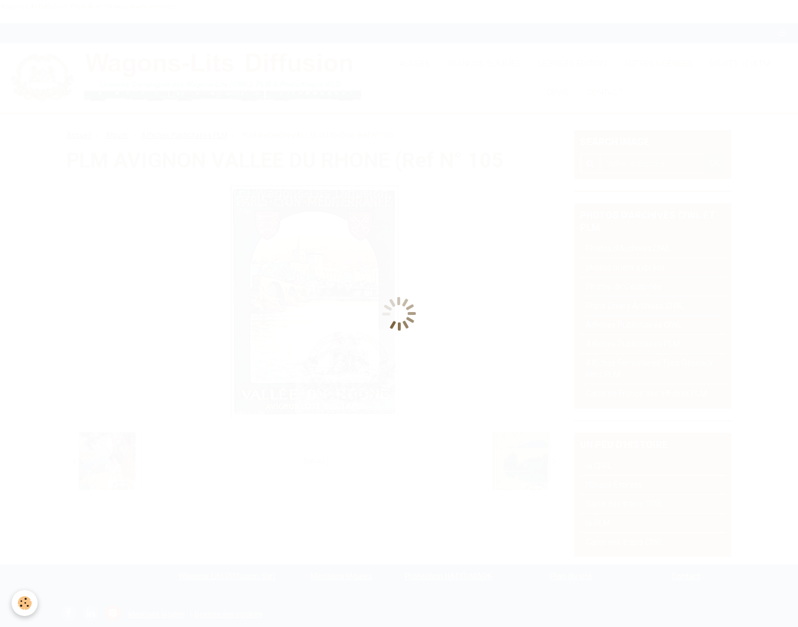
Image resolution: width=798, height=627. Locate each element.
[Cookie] (25, 603)
